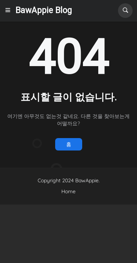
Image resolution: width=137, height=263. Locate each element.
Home (68, 191)
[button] (9, 10)
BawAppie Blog (43, 10)
